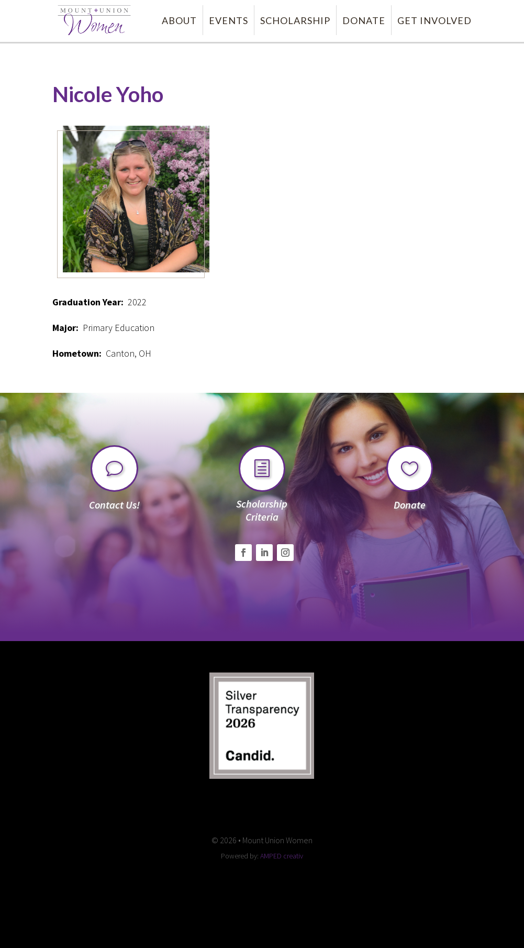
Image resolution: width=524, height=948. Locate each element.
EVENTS (228, 20)
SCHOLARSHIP (295, 20)
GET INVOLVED (434, 20)
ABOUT (179, 20)
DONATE (363, 20)
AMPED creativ (281, 856)
